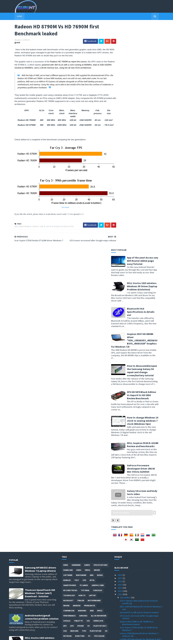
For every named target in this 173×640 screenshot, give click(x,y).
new (92, 386)
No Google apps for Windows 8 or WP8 (138, 458)
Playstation (95, 406)
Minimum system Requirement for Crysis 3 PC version (141, 573)
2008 (120, 622)
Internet (76, 447)
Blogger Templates (43, 635)
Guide (65, 447)
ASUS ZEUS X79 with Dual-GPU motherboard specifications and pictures (40, 490)
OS (106, 406)
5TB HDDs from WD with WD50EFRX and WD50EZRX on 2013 (138, 561)
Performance (69, 391)
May (122, 597)
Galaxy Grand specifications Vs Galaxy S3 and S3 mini (141, 430)
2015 (120, 359)
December (125, 372)
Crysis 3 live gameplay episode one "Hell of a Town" (141, 484)
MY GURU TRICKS (70, 365)
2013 (120, 366)
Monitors (80, 411)
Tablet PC (78, 396)
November (125, 577)
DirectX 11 (88, 441)
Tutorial (85, 365)
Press (87, 345)
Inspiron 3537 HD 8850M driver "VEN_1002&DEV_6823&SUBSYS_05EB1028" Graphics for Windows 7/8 (140, 115)
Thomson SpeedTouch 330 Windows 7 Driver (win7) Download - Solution (40, 368)
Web (86, 447)
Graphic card (32, 225)
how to (82, 370)
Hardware (76, 340)
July (122, 590)
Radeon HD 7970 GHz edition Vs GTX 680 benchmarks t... (138, 505)
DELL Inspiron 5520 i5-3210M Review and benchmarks (148, 219)
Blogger (67, 452)
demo (88, 416)
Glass (104, 441)
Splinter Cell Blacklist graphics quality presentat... (137, 463)
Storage (78, 416)
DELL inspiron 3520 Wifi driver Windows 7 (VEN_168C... (139, 538)
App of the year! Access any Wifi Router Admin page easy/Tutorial (148, 35)
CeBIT (94, 426)
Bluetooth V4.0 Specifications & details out (146, 86)
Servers (78, 436)
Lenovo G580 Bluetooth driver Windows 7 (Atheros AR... (139, 410)
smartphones (69, 360)
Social (73, 462)
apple (99, 386)
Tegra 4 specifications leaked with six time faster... (140, 419)
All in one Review (98, 391)
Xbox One (74, 406)
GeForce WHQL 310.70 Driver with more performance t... (138, 556)
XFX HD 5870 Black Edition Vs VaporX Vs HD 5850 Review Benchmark (147, 170)
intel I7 (104, 447)
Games (87, 340)
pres (91, 457)
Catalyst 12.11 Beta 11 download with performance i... (137, 550)
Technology (69, 370)
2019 (120, 350)
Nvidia (100, 350)
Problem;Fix (89, 381)
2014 (120, 363)
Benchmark (20, 225)
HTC (84, 421)
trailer (80, 376)
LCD (91, 421)
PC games (84, 360)
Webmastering (70, 426)
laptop (44, 225)
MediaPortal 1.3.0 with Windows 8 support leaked (139, 436)
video (78, 345)
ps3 (78, 441)
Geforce (67, 421)
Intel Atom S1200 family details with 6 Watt (140, 491)
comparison (68, 386)
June (123, 594)
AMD (11, 225)
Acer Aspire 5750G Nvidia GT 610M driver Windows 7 (139, 404)
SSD (65, 406)
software (67, 350)
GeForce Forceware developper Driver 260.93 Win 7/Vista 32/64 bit (146, 243)
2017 (120, 353)
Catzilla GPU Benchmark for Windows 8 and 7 (141, 414)
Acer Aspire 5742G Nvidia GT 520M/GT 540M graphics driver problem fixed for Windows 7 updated (41, 443)
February (124, 606)
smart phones (86, 462)
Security (67, 436)
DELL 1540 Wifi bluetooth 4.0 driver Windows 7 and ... (141, 383)
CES (88, 396)
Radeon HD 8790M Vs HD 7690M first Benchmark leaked (136, 398)
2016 (120, 356)
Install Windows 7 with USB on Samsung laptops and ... (138, 532)
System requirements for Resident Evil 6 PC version (140, 442)
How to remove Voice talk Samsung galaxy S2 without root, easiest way (41, 467)
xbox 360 (67, 416)
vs (80, 431)
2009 (120, 619)
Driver (97, 345)
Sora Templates (26, 635)
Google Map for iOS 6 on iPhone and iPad (139, 467)
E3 (97, 441)
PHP (65, 462)
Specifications (100, 340)
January (124, 610)
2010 (120, 616)
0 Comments (20, 40)
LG (64, 457)
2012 (120, 369)
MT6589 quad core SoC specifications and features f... (139, 478)
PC (89, 411)
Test (66, 225)
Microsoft (68, 376)
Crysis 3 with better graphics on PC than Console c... (138, 544)
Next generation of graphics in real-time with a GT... (141, 448)
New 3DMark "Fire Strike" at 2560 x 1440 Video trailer (141, 567)
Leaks (71, 457)
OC (88, 401)
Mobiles (52, 225)
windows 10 (102, 457)
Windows (82, 386)
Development (69, 431)
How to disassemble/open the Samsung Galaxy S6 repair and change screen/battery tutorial (147, 145)
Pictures (98, 416)
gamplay (81, 457)
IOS (86, 431)
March (123, 603)
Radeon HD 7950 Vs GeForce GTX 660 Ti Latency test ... (138, 472)
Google (66, 396)
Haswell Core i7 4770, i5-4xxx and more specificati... (138, 496)
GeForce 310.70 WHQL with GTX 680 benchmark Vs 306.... (136, 424)
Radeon (94, 431)
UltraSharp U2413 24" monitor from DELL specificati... (138, 526)
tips (84, 406)
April (122, 600)
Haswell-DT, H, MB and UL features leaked (139, 387)
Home (14, 16)
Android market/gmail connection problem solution (42, 392)
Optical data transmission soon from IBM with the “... (141, 511)
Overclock (98, 396)
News (60, 225)
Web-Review (91, 436)
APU (64, 401)
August (124, 587)
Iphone (80, 401)
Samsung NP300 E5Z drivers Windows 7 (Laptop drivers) (40, 344)
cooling (84, 426)
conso (94, 447)
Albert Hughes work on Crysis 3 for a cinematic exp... (142, 520)
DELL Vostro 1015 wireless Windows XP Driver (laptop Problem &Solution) (147, 61)
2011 (120, 613)
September (126, 584)
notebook (68, 441)
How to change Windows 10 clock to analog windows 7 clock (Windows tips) (148, 195)
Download (68, 345)
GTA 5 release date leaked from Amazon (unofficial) (139, 377)
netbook (67, 411)
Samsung (83, 391)
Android (76, 381)
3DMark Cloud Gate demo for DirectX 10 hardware (138, 454)
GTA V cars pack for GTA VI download (137, 488)
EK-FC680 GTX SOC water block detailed (138, 500)
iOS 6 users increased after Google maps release (139, 392)
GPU (72, 401)
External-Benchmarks (85, 452)
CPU (84, 355)
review (66, 381)
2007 (120, 626)
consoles (97, 365)
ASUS (77, 421)
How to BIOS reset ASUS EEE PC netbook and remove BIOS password (42, 516)
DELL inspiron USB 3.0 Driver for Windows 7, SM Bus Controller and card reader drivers (40, 565)
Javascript (104, 452)
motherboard (94, 376)
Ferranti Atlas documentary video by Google (141, 515)
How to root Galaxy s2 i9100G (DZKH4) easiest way (41, 540)
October (124, 581)
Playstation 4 (99, 401)
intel (92, 355)
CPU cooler (99, 411)
